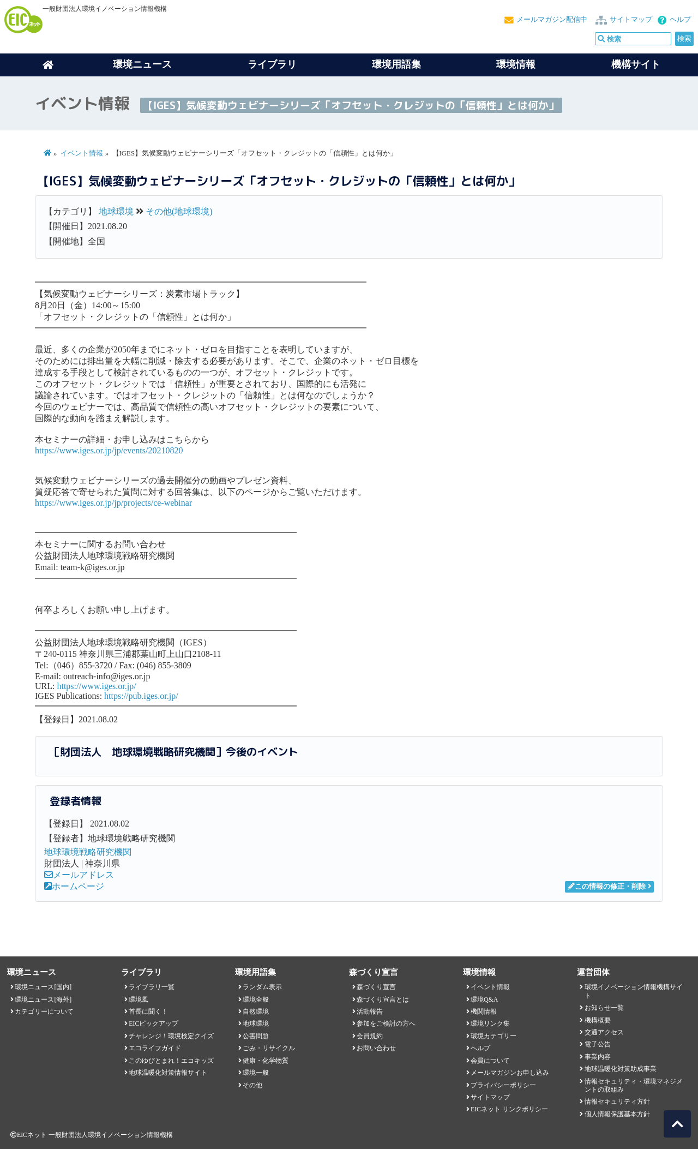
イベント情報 (82, 153)
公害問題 (256, 1036)
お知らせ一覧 (604, 1008)
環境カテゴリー (493, 1036)
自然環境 (256, 1011)
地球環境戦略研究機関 (87, 852)
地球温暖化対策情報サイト (168, 1072)
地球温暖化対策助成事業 (621, 1069)
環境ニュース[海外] (43, 999)
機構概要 (598, 1020)
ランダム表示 (262, 987)
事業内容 (598, 1057)
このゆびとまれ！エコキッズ (171, 1060)
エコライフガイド (155, 1048)
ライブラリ (272, 64)
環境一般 (256, 1072)
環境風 (138, 999)
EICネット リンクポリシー (509, 1109)
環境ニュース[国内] (43, 987)
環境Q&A (484, 999)
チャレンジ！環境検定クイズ (171, 1036)
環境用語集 (396, 64)
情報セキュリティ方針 (617, 1101)
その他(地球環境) (179, 211)
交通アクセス (604, 1032)
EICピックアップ (153, 1023)
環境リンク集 (490, 1023)
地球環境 (116, 211)
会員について (490, 1060)
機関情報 (484, 1011)
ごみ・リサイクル (269, 1048)
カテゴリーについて (44, 1011)
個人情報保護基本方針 (617, 1114)
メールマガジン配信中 (551, 19)
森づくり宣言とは (383, 999)
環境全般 (256, 999)
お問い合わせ (376, 1048)
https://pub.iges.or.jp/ (141, 696)
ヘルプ (680, 19)
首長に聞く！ (148, 1011)
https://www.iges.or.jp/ (96, 686)
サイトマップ (631, 19)
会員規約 (370, 1036)
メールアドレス (79, 874)
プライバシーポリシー (503, 1085)
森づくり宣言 (376, 987)
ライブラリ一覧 (151, 987)
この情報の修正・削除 (607, 886)
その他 (252, 1085)
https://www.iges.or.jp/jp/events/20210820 (109, 450)
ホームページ (74, 886)
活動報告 (370, 1011)
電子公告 (598, 1044)
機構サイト (635, 64)
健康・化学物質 (265, 1060)
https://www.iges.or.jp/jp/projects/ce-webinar (113, 502)
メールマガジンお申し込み (510, 1072)
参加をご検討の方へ (386, 1023)
